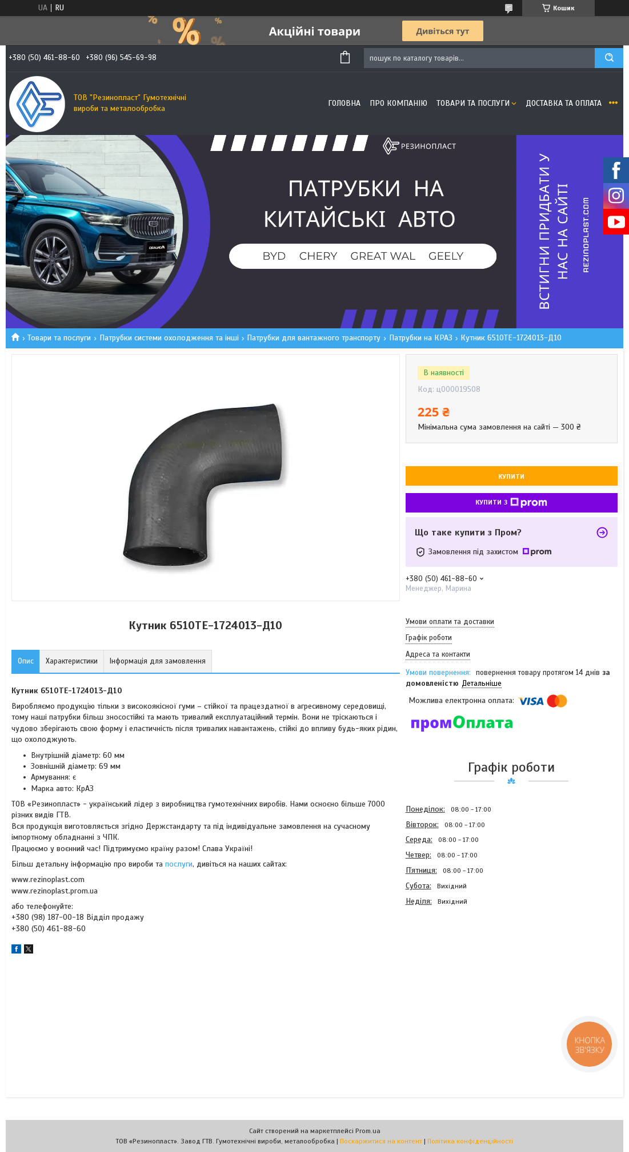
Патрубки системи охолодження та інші (169, 338)
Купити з (511, 503)
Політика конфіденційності (470, 1141)
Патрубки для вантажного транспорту (313, 338)
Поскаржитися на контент (381, 1141)
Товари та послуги (473, 103)
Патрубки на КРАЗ (420, 338)
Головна (344, 103)
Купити (511, 476)
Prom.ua (367, 1131)
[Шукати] (609, 58)
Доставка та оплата (564, 103)
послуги (179, 864)
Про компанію (398, 103)
